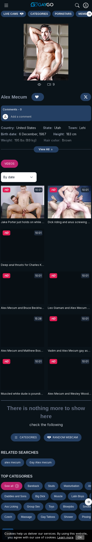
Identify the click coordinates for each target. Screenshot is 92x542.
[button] (46, 113)
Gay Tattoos (48, 516)
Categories (25, 437)
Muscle (58, 496)
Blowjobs (68, 506)
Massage (26, 516)
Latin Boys (77, 496)
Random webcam (62, 437)
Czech (8, 516)
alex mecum (12, 462)
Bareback (33, 486)
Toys (51, 506)
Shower (68, 516)
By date (9, 177)
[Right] (89, 14)
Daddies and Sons (15, 496)
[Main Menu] (6, 5)
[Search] (77, 5)
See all (11, 486)
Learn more (65, 537)
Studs (51, 486)
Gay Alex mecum (40, 462)
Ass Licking (11, 506)
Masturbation (71, 486)
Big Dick (40, 496)
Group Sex (33, 506)
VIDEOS (9, 163)
